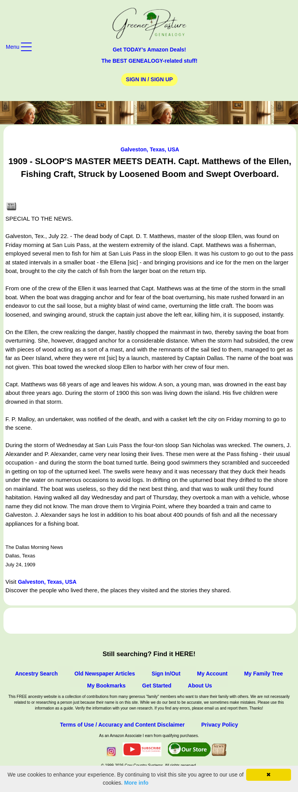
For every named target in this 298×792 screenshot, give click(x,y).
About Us (200, 685)
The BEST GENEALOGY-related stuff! (149, 61)
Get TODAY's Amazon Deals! (149, 49)
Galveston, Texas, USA (149, 149)
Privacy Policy (219, 725)
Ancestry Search (36, 673)
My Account (212, 673)
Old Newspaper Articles (104, 673)
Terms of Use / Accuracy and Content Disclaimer (122, 725)
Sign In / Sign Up (149, 79)
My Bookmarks (106, 685)
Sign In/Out (166, 673)
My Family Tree (263, 673)
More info (136, 783)
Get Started (156, 685)
